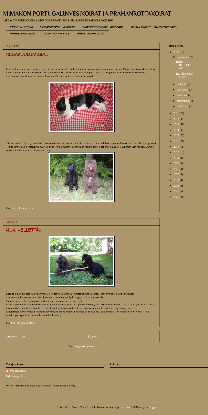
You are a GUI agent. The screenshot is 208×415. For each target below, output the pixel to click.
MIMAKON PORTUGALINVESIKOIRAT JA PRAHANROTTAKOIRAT (87, 13)
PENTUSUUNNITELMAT (23, 33)
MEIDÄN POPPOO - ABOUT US (57, 27)
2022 (176, 174)
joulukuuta (183, 106)
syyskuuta (182, 89)
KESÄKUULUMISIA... (27, 54)
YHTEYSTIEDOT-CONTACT (91, 33)
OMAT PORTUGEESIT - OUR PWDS (102, 27)
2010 (176, 52)
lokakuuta (182, 95)
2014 (176, 129)
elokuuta (182, 84)
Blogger (153, 407)
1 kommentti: (26, 207)
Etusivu (92, 336)
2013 (176, 124)
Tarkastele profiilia (16, 376)
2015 (176, 135)
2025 (176, 191)
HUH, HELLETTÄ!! (23, 230)
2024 (176, 185)
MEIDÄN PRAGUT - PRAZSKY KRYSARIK (153, 27)
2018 (176, 152)
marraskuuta (184, 100)
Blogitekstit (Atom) (85, 346)
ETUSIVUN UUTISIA (21, 27)
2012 (176, 118)
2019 (176, 157)
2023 (176, 180)
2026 (176, 196)
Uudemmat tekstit (17, 336)
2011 (176, 113)
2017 (176, 146)
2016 (176, 141)
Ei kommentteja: (27, 322)
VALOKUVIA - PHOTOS (56, 33)
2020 (176, 163)
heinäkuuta (183, 57)
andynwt (125, 407)
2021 (176, 168)
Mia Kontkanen (18, 370)
